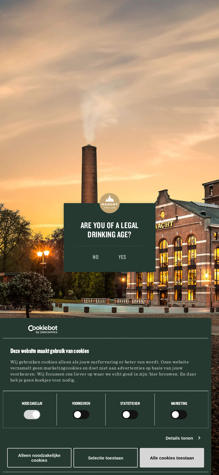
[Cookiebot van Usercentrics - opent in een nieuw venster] (32, 329)
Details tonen (180, 438)
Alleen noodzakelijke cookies (39, 458)
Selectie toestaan (106, 457)
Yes (122, 256)
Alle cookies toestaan (173, 457)
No (95, 256)
